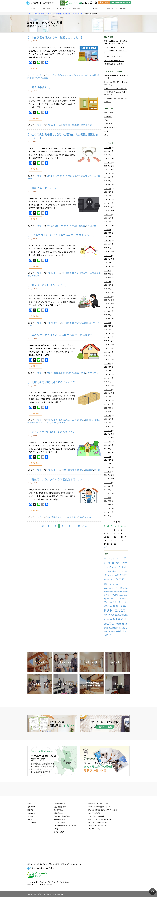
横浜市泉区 (75, 125)
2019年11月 (108, 434)
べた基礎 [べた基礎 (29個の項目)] (107, 571)
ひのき (90, 125)
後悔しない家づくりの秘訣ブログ (99, 835)
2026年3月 (107, 151)
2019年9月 (107, 441)
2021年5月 (107, 367)
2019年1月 (107, 471)
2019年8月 (107, 445)
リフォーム (92, 176)
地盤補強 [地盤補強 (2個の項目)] (116, 591)
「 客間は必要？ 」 (38, 87)
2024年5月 (107, 233)
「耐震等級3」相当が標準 (62, 832)
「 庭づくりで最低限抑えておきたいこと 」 (54, 432)
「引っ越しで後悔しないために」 (114, 57)
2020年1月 (107, 427)
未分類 (39, 75)
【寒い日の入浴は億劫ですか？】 (114, 60)
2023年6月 (107, 274)
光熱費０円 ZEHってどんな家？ (98, 819)
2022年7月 (107, 315)
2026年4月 (107, 147)
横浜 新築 (72, 176)
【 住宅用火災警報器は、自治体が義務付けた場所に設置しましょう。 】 (62, 136)
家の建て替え (61, 8)
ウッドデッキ (52, 75)
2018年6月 (107, 497)
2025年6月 (107, 184)
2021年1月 (107, 382)
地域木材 (54, 422)
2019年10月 (108, 438)
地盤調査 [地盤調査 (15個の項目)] (122, 591)
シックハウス (62, 517)
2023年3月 (107, 285)
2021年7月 (107, 359)
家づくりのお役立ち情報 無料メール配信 (102, 825)
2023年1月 (107, 292)
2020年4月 (107, 415)
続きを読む (35, 68)
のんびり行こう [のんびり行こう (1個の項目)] (110, 559)
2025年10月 (108, 170)
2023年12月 (108, 252)
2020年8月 (107, 400)
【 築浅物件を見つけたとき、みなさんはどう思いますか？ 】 (63, 335)
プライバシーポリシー (95, 844)
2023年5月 (107, 278)
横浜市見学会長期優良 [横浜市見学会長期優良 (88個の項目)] (115, 614)
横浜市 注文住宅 (78, 226)
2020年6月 (107, 408)
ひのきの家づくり (79, 8)
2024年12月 (108, 207)
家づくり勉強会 (59, 847)
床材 (75, 517)
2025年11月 (108, 166)
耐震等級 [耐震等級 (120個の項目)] (120, 627)
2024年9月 (107, 218)
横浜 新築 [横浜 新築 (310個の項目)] (119, 606)
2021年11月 (108, 345)
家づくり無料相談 (94, 828)
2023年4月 (107, 281)
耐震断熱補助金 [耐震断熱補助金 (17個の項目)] (110, 628)
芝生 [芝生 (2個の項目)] (114, 632)
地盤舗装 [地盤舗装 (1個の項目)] (111, 591)
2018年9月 (107, 486)
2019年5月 (107, 456)
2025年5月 (107, 188)
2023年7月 (107, 270)
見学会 (106, 135)
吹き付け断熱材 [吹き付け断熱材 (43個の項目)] (119, 588)
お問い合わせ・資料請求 (96, 832)
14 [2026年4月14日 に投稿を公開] (112, 537)
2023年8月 (107, 266)
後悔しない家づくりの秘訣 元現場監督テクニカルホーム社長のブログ (58, 14)
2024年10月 (108, 214)
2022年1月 (107, 337)
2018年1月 (107, 516)
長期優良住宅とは (60, 835)
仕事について (108, 124)
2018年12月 (108, 475)
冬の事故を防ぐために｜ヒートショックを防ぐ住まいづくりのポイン (115, 50)
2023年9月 (107, 263)
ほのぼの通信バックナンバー (98, 841)
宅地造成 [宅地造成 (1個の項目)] (121, 595)
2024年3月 (107, 240)
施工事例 (95, 8)
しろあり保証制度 (60, 838)
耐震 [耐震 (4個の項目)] (126, 624)
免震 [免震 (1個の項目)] (107, 588)
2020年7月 (107, 404)
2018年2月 (107, 512)
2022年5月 (107, 322)
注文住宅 (50, 176)
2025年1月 (107, 203)
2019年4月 (107, 460)
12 (79, 526)
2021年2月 (107, 378)
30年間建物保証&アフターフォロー (65, 841)
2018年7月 (107, 493)
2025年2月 (107, 199)
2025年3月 (107, 196)
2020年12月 (108, 385)
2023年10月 (108, 259)
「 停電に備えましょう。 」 (44, 188)
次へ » (85, 526)
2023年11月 (108, 255)
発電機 (55, 226)
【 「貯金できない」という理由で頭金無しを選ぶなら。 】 (61, 235)
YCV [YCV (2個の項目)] (105, 559)
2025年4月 (107, 192)
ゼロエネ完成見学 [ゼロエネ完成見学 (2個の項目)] (115, 575)
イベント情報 (31, 838)
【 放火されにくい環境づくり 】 (47, 285)
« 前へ (43, 526)
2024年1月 (107, 248)
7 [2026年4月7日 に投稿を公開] (111, 533)
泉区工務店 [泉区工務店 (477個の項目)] (116, 619)
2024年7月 (107, 225)
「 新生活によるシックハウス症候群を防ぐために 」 (58, 479)
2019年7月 (107, 449)
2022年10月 (108, 304)
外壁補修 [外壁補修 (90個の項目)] (114, 594)
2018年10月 (108, 482)
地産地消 (61, 422)
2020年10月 (108, 393)
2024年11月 (108, 211)
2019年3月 (107, 464)
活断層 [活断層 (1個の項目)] (113, 624)
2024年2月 (107, 244)
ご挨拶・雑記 (108, 116)
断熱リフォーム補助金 (88, 273)
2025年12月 (108, 162)
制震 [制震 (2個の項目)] (110, 588)
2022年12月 (108, 296)
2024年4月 (107, 237)
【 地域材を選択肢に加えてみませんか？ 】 (53, 382)
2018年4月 (107, 505)
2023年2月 (107, 289)
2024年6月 (107, 229)
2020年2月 (107, 423)
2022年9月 (107, 307)
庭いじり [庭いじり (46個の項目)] (115, 598)
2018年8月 (107, 490)
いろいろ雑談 (108, 113)
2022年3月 (107, 330)
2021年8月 (107, 356)
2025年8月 (107, 177)
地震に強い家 (58, 828)
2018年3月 (107, 508)
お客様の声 (109, 8)
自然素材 (61, 75)
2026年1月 (107, 158)
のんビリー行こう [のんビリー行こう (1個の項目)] (119, 559)
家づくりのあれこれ (110, 127)
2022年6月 (107, 319)
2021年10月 (108, 348)
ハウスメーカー (44, 422)
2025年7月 (107, 181)
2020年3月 (107, 419)
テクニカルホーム (85, 75)
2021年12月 (108, 341)
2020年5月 (107, 412)
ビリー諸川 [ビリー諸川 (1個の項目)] (115, 584)
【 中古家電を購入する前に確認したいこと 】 (54, 37)
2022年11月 (108, 300)
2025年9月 (107, 173)
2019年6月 (107, 453)
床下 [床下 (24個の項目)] (109, 598)
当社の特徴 (46, 8)
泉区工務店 (44, 78)
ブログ (106, 120)
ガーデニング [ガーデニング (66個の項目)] (118, 571)
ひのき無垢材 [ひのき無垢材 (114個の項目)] (119, 567)
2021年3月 (107, 374)
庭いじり (97, 470)
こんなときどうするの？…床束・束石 (115, 88)
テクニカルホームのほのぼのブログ (100, 838)
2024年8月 (107, 222)
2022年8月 (107, 311)
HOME (33, 8)
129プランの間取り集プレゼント (99, 822)
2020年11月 (108, 389)
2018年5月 (107, 501)
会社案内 (123, 8)
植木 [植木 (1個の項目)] (111, 606)
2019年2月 (107, 467)
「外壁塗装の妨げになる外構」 (113, 64)
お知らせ (30, 835)
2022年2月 (107, 333)
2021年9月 (107, 352)
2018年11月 (108, 479)
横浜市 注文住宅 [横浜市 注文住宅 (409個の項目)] (114, 610)
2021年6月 (107, 363)
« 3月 (106, 547)
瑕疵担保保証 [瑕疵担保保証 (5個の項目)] (120, 624)
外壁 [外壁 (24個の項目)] (107, 595)
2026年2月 (107, 155)
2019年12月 (108, 430)
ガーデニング (94, 323)
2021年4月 (107, 371)
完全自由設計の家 (60, 822)
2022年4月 (107, 326)
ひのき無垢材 (35, 78)
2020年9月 (107, 397)
